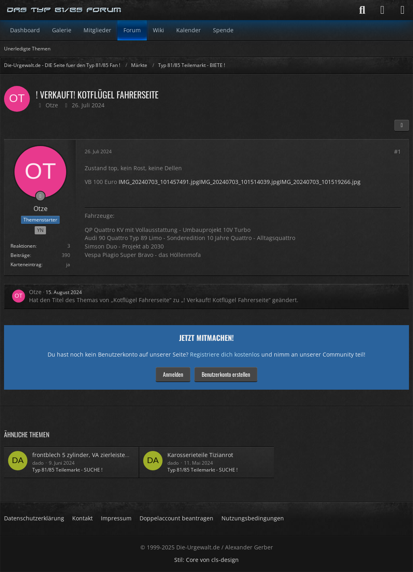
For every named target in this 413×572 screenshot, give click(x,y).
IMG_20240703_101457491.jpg (159, 182)
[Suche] (362, 10)
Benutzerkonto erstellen (226, 374)
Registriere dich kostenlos (225, 354)
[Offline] (40, 196)
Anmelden (173, 374)
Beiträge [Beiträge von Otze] (20, 255)
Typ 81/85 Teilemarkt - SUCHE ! (67, 469)
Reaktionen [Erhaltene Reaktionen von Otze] (22, 245)
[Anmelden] (382, 10)
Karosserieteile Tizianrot (200, 455)
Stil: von (206, 560)
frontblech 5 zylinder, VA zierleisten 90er (87, 455)
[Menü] (402, 10)
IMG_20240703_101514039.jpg (239, 182)
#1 (397, 151)
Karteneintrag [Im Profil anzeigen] (26, 264)
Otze (52, 105)
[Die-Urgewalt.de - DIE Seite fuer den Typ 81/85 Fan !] (64, 10)
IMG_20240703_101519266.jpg (320, 182)
